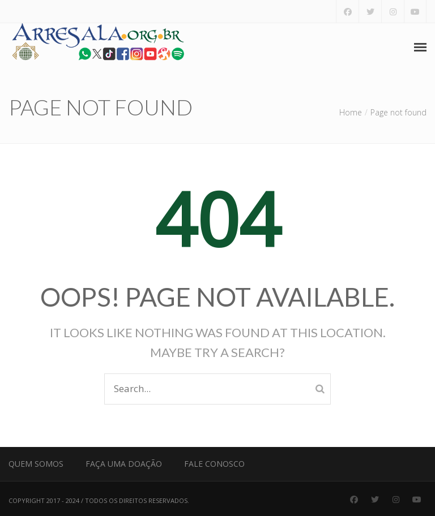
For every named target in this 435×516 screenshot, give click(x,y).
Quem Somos (35, 463)
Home (350, 112)
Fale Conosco (214, 463)
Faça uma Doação (124, 463)
